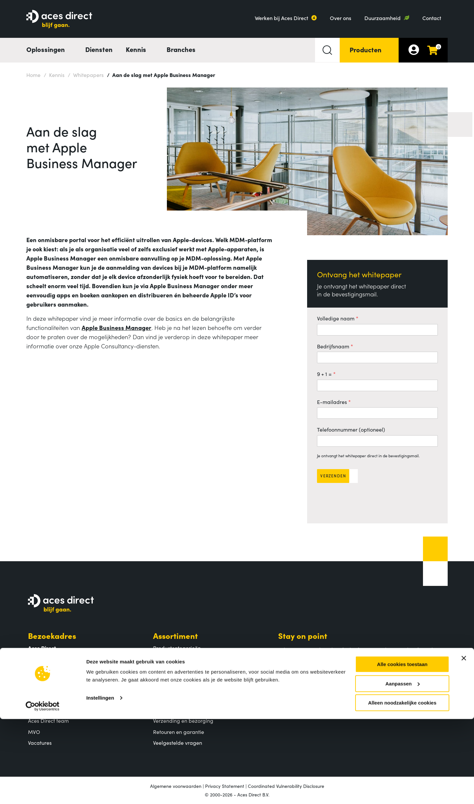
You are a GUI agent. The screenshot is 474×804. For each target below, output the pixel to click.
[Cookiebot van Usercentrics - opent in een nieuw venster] (42, 791)
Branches (181, 49)
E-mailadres (332, 401)
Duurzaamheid (382, 18)
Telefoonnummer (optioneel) (351, 429)
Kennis (54, 74)
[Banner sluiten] (463, 743)
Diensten (99, 49)
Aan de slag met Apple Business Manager (161, 74)
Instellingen (100, 783)
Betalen (162, 709)
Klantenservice (181, 697)
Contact (431, 18)
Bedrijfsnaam (333, 346)
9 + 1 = (324, 373)
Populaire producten (177, 658)
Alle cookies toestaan (402, 749)
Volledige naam (336, 318)
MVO (34, 731)
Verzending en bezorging (183, 720)
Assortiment (175, 635)
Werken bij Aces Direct (281, 18)
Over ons (340, 18)
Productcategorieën (177, 647)
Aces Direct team (48, 720)
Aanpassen (402, 768)
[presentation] (367, 501)
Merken (162, 669)
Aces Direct (49, 697)
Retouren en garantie (178, 731)
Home (33, 74)
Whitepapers (86, 74)
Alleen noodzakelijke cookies (402, 788)
